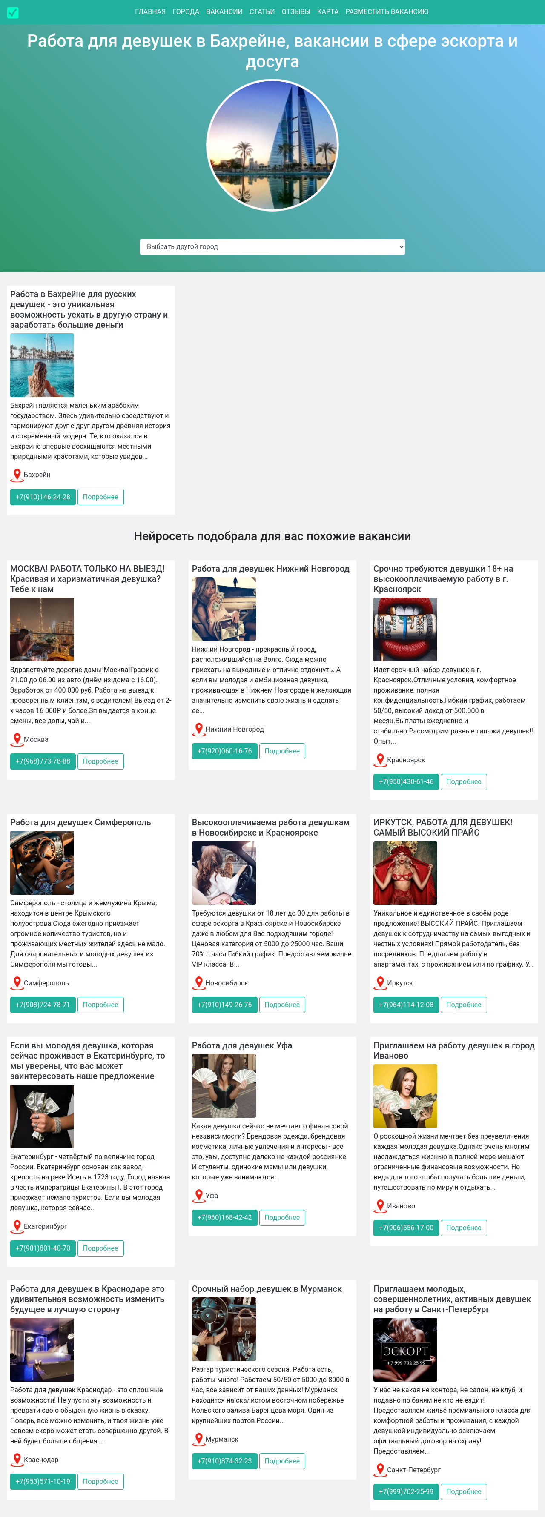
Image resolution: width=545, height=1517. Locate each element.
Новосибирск (220, 983)
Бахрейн (30, 475)
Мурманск (215, 1439)
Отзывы (296, 12)
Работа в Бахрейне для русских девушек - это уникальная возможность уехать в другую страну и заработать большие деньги (89, 309)
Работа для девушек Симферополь (80, 822)
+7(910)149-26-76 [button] (225, 1005)
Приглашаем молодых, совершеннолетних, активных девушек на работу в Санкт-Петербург (452, 1299)
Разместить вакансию (386, 12)
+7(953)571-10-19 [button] (43, 1481)
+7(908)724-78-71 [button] (43, 1005)
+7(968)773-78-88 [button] (43, 761)
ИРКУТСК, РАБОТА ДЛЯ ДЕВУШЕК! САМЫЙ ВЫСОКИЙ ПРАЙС (442, 827)
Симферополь (39, 983)
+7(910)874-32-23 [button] (225, 1461)
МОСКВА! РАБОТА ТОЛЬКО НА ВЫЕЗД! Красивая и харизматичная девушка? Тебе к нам (87, 579)
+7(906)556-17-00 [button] (406, 1228)
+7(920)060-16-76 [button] (225, 751)
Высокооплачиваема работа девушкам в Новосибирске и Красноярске (271, 827)
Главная (150, 12)
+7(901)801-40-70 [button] (43, 1248)
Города (185, 12)
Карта (327, 12)
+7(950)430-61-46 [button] (406, 782)
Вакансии (224, 12)
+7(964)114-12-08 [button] (406, 1005)
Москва (29, 740)
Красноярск (399, 760)
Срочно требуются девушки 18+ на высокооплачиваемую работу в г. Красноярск (443, 579)
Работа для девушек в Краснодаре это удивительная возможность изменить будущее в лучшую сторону (87, 1299)
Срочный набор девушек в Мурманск (267, 1289)
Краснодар (34, 1460)
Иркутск (393, 983)
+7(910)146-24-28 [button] (43, 497)
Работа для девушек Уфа (242, 1045)
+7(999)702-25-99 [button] (406, 1492)
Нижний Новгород (228, 729)
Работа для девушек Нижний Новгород (271, 569)
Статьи (262, 12)
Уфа (205, 1196)
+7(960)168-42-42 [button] (225, 1218)
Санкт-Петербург (407, 1470)
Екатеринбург (38, 1226)
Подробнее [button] (100, 497)
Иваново (394, 1206)
